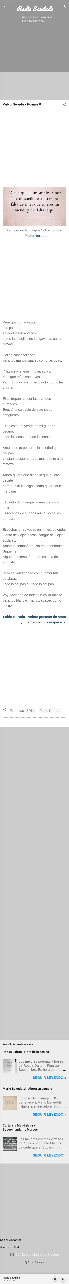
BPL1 (30, 711)
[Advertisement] (34, 62)
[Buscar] (64, 7)
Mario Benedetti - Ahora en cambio (27, 1088)
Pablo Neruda (14, 617)
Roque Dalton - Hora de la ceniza (26, 1052)
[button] (64, 105)
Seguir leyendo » (49, 1077)
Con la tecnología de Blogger (34, 1254)
